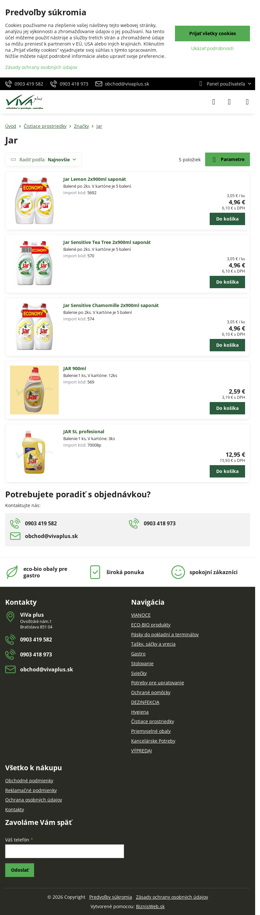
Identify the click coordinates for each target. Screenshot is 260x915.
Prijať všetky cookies (212, 33)
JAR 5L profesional (83, 431)
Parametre (227, 159)
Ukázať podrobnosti (212, 48)
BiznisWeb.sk (150, 906)
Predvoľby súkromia (110, 897)
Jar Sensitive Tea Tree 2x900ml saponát (107, 242)
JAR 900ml (74, 368)
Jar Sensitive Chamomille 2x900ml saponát (111, 305)
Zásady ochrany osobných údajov (172, 897)
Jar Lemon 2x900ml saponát (94, 179)
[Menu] (247, 101)
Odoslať (20, 870)
